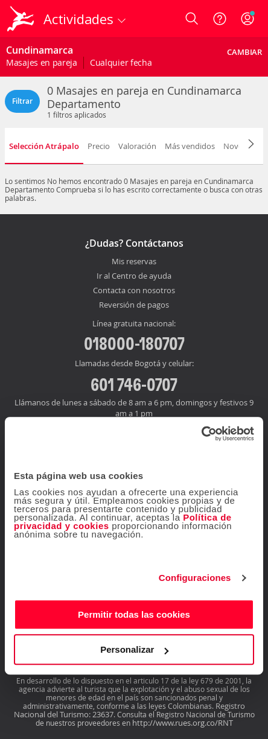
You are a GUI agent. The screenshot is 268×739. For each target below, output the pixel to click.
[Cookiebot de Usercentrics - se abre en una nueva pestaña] (201, 434)
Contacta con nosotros (134, 291)
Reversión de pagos (134, 305)
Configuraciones (195, 577)
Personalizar (134, 649)
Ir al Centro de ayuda (134, 276)
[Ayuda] (219, 18)
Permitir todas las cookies (134, 614)
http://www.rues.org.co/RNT (182, 722)
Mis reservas (134, 262)
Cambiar (244, 51)
